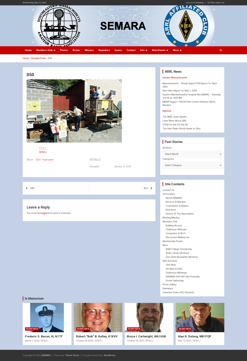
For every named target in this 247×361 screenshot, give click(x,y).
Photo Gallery (169, 284)
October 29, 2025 (84, 340)
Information (169, 194)
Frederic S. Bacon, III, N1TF (44, 336)
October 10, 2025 (135, 340)
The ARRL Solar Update (175, 116)
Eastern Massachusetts (175, 77)
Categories (168, 159)
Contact (131, 50)
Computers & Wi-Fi (175, 233)
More (176, 50)
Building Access (174, 225)
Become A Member (176, 201)
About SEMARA (174, 198)
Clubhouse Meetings (176, 272)
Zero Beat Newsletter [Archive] (182, 257)
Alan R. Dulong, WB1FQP (194, 336)
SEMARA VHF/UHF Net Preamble (183, 276)
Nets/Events (159, 50)
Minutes (89, 50)
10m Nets (171, 264)
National (167, 111)
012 (146, 188)
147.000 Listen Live (215, 2)
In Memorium (34, 298)
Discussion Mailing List (177, 237)
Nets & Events (170, 260)
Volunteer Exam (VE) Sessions (178, 292)
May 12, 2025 (184, 340)
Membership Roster (173, 241)
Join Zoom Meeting (195, 2)
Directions (171, 209)
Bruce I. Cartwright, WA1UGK (146, 336)
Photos (64, 50)
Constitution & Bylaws (177, 205)
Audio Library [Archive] (177, 253)
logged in (45, 213)
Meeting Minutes (171, 217)
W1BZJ (42, 152)
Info (142, 50)
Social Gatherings (175, 280)
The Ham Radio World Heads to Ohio (182, 128)
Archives (167, 147)
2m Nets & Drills (174, 268)
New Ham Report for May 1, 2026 (180, 90)
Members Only (44, 50)
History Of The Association (180, 213)
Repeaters (104, 50)
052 (32, 188)
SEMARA (46, 355)
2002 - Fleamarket (44, 159)
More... (166, 245)
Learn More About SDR (174, 120)
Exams (118, 50)
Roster (76, 50)
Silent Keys (32, 329)
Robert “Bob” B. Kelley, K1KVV (97, 336)
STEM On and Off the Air (175, 124)
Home (28, 50)
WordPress (109, 355)
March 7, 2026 (32, 340)
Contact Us (168, 190)
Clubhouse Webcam (176, 229)
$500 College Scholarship (179, 249)
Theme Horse (72, 355)
